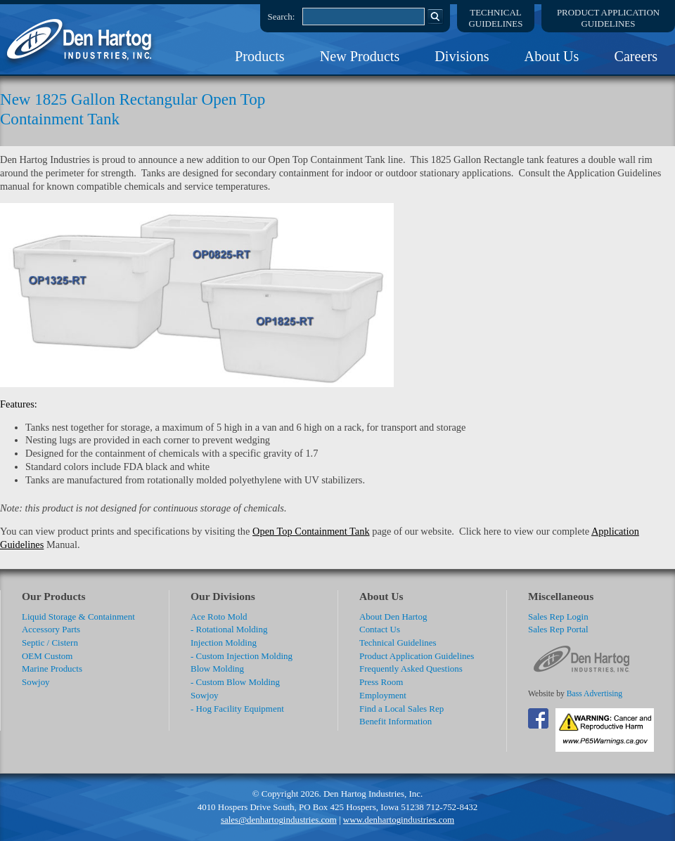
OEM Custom (47, 656)
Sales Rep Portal (558, 629)
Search (435, 16)
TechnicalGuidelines (496, 18)
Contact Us (379, 629)
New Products (360, 56)
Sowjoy (36, 682)
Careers (635, 56)
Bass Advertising (594, 693)
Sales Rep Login (558, 616)
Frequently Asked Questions (411, 668)
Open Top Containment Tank (311, 531)
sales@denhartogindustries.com (279, 819)
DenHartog (81, 39)
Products (260, 56)
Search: (281, 16)
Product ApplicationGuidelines (608, 18)
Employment (382, 695)
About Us (552, 56)
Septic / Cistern (50, 642)
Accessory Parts (51, 629)
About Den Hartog (393, 616)
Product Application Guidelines (416, 656)
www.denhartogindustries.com (398, 819)
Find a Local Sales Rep (401, 708)
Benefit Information (395, 721)
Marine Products (52, 668)
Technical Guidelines (398, 642)
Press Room (381, 682)
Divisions (462, 56)
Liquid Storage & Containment (78, 616)
